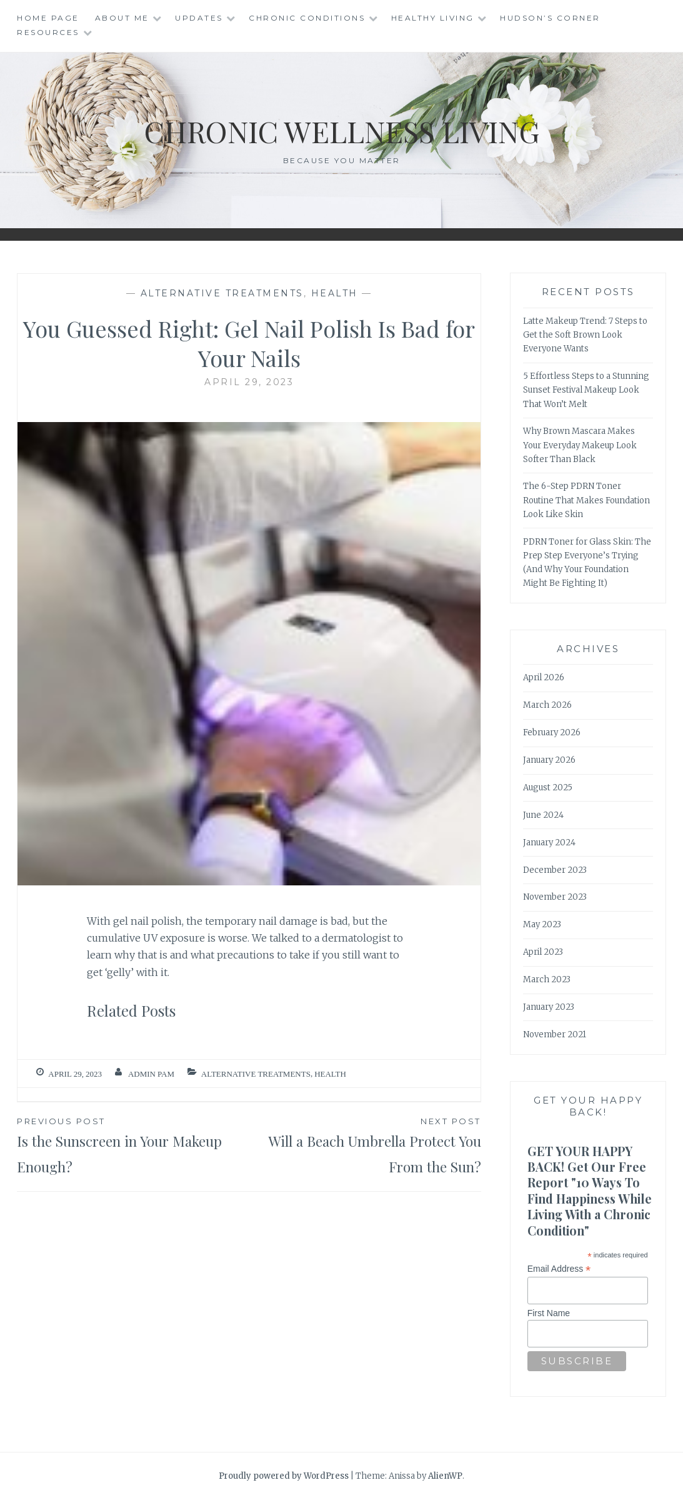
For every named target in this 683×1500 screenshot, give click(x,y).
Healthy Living (432, 18)
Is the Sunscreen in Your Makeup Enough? (133, 1145)
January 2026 (549, 760)
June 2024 (543, 815)
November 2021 (554, 1034)
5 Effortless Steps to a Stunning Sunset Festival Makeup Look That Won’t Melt (586, 390)
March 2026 (547, 705)
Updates (199, 18)
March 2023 (547, 979)
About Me (122, 18)
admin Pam (151, 1074)
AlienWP (445, 1476)
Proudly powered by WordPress (284, 1476)
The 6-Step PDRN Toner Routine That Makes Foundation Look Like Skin (586, 500)
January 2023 (548, 1007)
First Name (548, 1313)
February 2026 (552, 732)
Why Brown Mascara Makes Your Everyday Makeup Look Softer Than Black (580, 445)
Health (334, 293)
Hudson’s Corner (550, 18)
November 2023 (555, 897)
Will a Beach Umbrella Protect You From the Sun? (365, 1145)
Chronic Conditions (307, 18)
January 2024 (549, 842)
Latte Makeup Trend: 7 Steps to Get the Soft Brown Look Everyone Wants (585, 335)
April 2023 (543, 952)
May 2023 (542, 924)
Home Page (48, 18)
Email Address (559, 1269)
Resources (48, 32)
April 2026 (543, 677)
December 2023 (555, 870)
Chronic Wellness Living (341, 130)
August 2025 (547, 787)
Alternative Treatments (222, 293)
